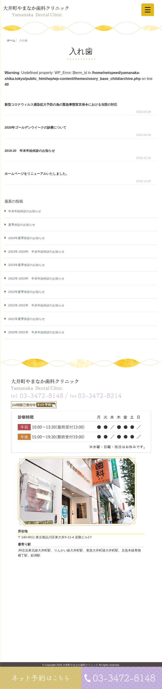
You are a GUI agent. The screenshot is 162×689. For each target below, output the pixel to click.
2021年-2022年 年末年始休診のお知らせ (36, 305)
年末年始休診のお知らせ (24, 211)
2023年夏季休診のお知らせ (26, 265)
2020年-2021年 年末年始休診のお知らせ (36, 332)
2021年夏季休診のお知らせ (26, 319)
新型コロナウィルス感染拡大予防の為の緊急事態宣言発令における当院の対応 (61, 104)
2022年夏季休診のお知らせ (26, 292)
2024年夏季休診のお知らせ (26, 238)
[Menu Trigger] (147, 9)
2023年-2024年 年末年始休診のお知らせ (36, 251)
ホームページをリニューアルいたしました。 (37, 173)
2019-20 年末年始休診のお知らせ (30, 150)
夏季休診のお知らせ (21, 224)
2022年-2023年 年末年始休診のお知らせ (36, 278)
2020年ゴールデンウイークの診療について (35, 127)
